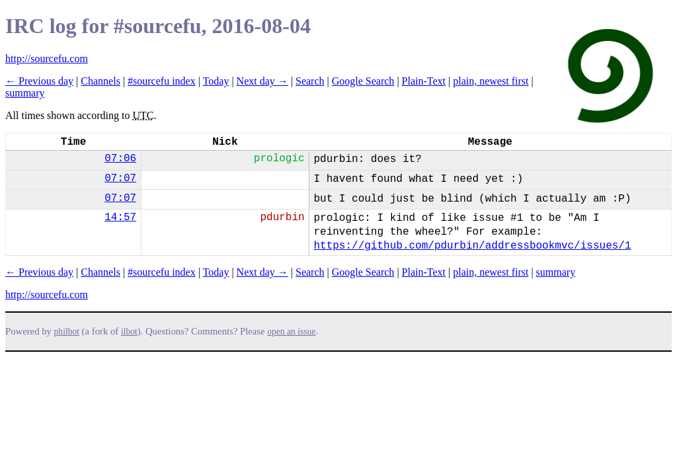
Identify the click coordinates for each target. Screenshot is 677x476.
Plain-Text (424, 81)
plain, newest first (490, 81)
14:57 (120, 217)
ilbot (129, 332)
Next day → (262, 81)
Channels (100, 81)
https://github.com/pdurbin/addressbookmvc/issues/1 (472, 246)
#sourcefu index (162, 81)
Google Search (363, 81)
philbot (66, 332)
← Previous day (39, 81)
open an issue (291, 332)
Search (310, 81)
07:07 (120, 178)
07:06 (120, 159)
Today (216, 81)
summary (25, 93)
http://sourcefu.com (46, 58)
